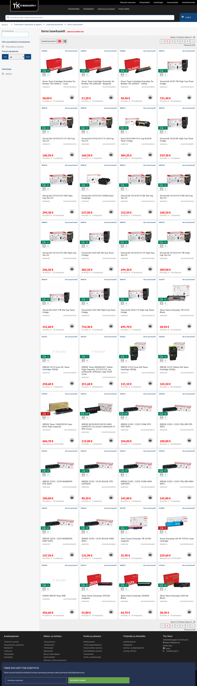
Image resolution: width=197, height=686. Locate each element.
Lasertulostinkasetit (53, 25)
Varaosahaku (88, 654)
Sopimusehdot (49, 657)
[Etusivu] (24, 5)
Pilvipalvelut (127, 645)
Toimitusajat (48, 648)
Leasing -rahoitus (129, 651)
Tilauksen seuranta (11, 642)
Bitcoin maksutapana (52, 654)
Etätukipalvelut (89, 642)
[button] (72, 97)
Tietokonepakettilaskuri (92, 645)
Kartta (166, 648)
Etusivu (5, 25)
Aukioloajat (8, 657)
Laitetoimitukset (129, 642)
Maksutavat (48, 651)
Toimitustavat (49, 645)
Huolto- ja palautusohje (92, 657)
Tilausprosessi (49, 642)
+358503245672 (170, 651)
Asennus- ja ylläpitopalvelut (133, 648)
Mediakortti (8, 648)
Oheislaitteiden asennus (92, 651)
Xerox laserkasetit (74, 25)
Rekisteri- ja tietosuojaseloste (55, 660)
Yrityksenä (8, 651)
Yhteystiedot (9, 654)
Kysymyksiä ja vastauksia (14, 645)
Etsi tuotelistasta (8, 31)
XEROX (7, 74)
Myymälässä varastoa (13, 47)
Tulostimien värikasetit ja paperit (26, 25)
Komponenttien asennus (92, 648)
